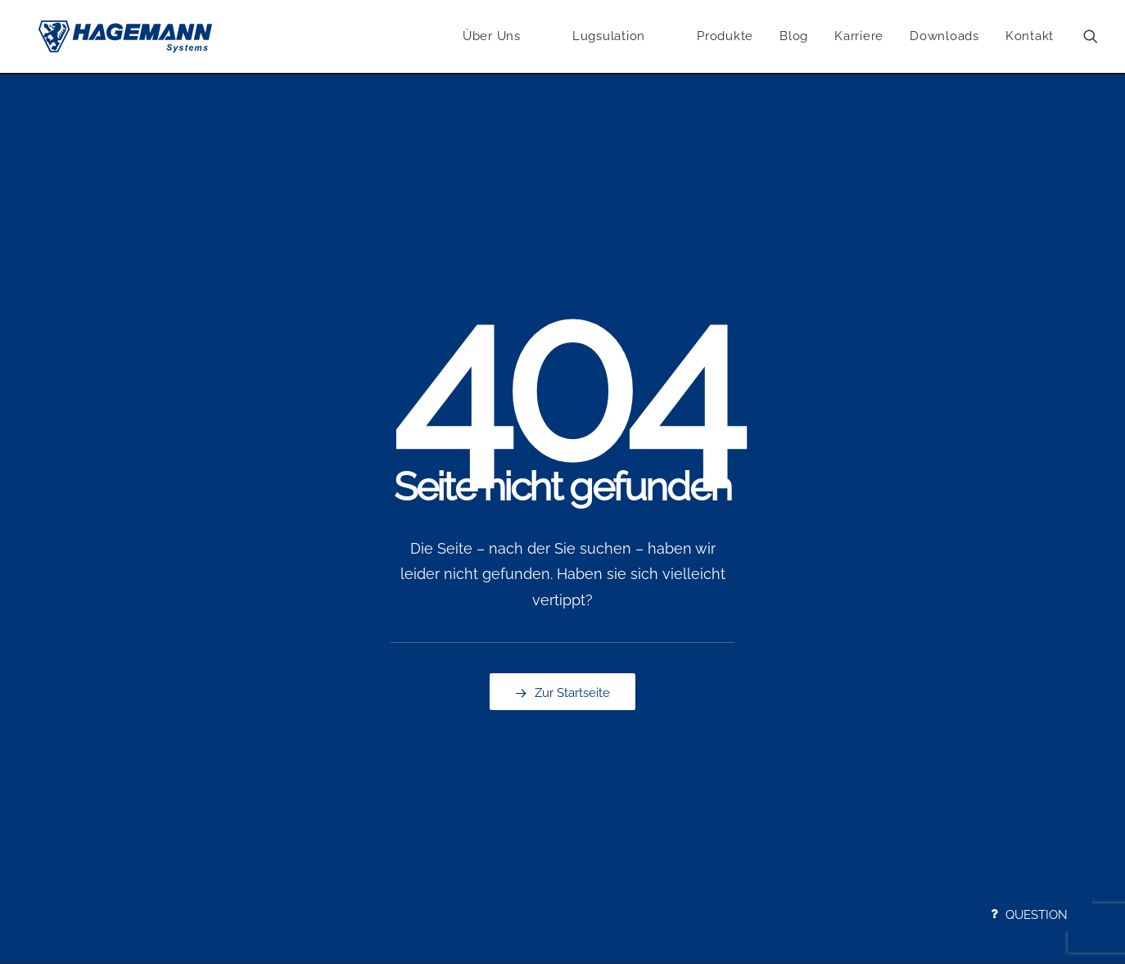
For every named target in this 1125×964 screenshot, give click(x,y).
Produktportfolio (440, 760)
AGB (773, 760)
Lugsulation (427, 718)
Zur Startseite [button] (562, 506)
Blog (793, 36)
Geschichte (59, 760)
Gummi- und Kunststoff (460, 781)
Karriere (858, 36)
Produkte (725, 36)
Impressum (793, 718)
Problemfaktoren (258, 739)
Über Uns (492, 36)
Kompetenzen (67, 739)
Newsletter (608, 781)
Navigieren (608, 760)
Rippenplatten (434, 739)
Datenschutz (796, 739)
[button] (1090, 37)
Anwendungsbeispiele (273, 718)
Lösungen (239, 760)
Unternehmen (67, 718)
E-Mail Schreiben (625, 739)
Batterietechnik (437, 801)
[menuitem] (491, 37)
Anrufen (600, 718)
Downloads (944, 36)
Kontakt (1029, 36)
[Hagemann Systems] (126, 37)
